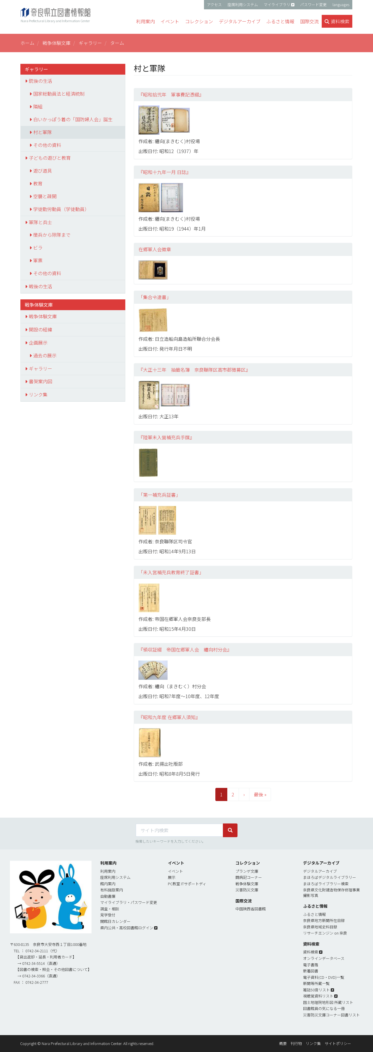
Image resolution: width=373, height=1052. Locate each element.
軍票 (38, 260)
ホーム (27, 42)
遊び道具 (42, 170)
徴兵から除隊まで (52, 234)
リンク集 (38, 394)
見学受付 (107, 915)
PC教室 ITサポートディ (187, 883)
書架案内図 (40, 381)
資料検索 (310, 952)
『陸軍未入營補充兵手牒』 (166, 437)
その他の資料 (47, 144)
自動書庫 (107, 896)
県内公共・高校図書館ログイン (126, 927)
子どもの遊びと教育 (50, 157)
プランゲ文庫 (246, 871)
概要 (283, 1043)
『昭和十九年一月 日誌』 (164, 171)
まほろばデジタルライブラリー (329, 877)
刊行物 (296, 1043)
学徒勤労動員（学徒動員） (61, 209)
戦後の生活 (40, 286)
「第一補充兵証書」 (159, 494)
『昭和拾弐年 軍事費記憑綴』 (171, 94)
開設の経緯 (40, 329)
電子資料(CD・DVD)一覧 (323, 977)
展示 (171, 877)
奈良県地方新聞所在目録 (324, 920)
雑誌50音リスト (316, 990)
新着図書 (310, 971)
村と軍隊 (42, 132)
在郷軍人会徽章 (154, 249)
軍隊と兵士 (40, 222)
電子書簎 (310, 964)
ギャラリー (90, 42)
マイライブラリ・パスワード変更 (128, 902)
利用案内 (107, 871)
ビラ (38, 247)
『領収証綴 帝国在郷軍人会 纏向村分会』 (185, 649)
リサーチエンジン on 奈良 (325, 933)
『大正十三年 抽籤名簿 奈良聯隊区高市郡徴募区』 (194, 369)
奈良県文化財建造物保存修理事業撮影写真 (331, 892)
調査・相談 (109, 909)
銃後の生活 (40, 80)
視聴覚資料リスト (318, 996)
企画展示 (38, 342)
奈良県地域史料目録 (320, 927)
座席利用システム (243, 4)
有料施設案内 (111, 890)
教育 (38, 183)
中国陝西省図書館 (250, 909)
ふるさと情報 (314, 914)
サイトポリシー (338, 1043)
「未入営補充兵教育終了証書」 (171, 572)
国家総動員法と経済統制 (59, 93)
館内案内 (107, 883)
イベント (175, 871)
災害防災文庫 (246, 890)
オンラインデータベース (323, 958)
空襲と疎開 (45, 196)
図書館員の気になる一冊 (324, 1008)
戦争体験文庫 (57, 42)
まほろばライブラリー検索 (326, 883)
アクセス (214, 4)
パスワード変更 (313, 4)
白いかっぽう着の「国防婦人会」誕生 (72, 119)
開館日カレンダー (115, 921)
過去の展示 (45, 355)
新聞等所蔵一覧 (316, 983)
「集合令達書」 (154, 297)
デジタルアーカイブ (320, 871)
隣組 (38, 106)
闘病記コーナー (248, 877)
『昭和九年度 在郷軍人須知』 (169, 717)
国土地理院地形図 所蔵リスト (328, 1002)
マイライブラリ (277, 4)
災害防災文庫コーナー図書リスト (331, 1015)
